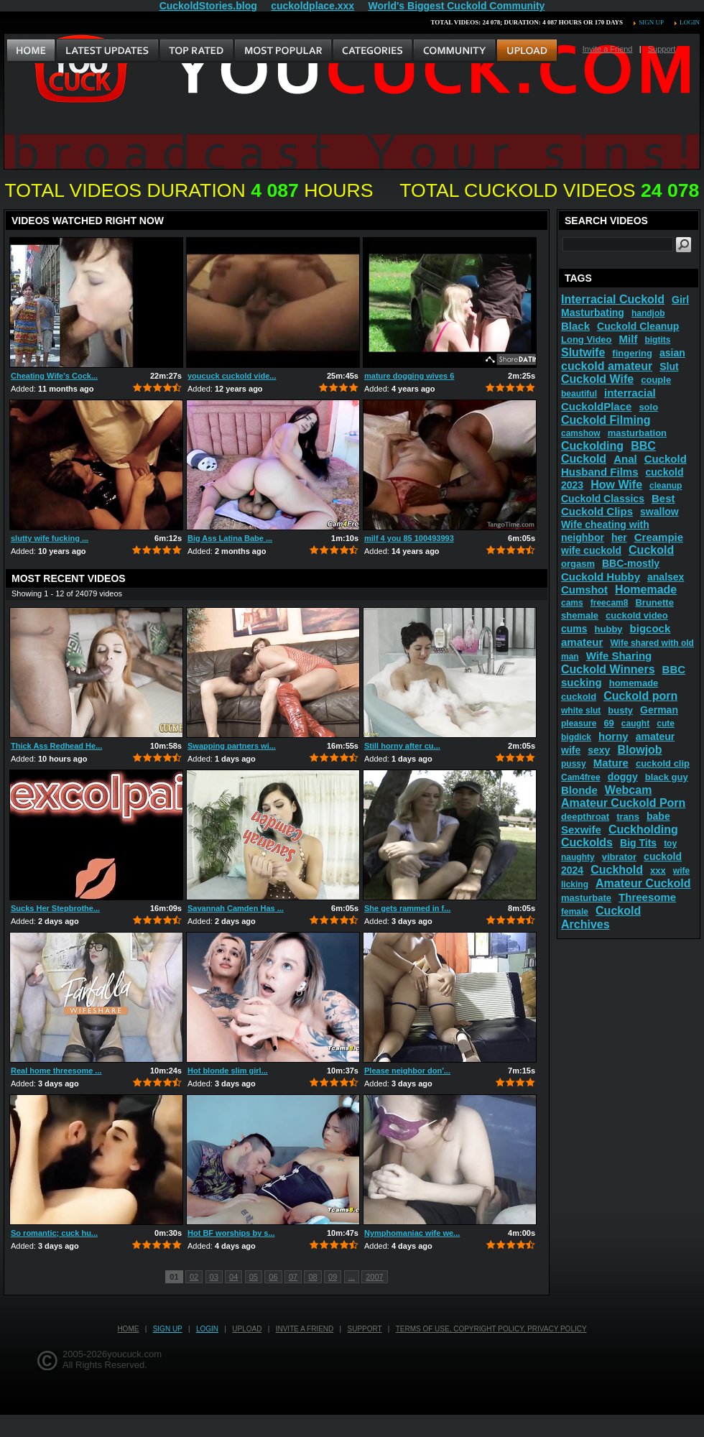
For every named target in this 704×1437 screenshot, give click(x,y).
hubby (609, 629)
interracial (630, 393)
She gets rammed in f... (407, 908)
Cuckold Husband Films (624, 465)
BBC (674, 669)
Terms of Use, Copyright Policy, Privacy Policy (491, 1329)
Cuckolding (592, 446)
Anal (625, 459)
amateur (582, 642)
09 (332, 1276)
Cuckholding (643, 829)
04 (233, 1276)
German (659, 710)
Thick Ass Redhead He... (56, 745)
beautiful (579, 394)
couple (656, 379)
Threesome (647, 897)
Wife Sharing (619, 656)
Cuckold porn (640, 696)
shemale (579, 615)
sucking (581, 682)
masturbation (637, 433)
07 (293, 1276)
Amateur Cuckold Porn (623, 803)
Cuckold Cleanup (638, 326)
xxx (658, 870)
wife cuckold (591, 550)
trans (627, 816)
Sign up (651, 22)
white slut (581, 711)
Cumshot (584, 589)
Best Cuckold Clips (618, 504)
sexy (599, 750)
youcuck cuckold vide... (232, 375)
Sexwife (581, 829)
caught (635, 723)
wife (681, 871)
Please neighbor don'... (407, 1070)
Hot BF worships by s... (231, 1233)
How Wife (616, 485)
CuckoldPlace (596, 406)
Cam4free (581, 777)
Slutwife (583, 352)
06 (273, 1276)
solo (648, 407)
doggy (623, 776)
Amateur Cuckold (643, 883)
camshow (581, 433)
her (619, 537)
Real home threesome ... (56, 1070)
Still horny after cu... (402, 745)
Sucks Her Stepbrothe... (55, 908)
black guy (666, 777)
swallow (659, 511)
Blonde (579, 790)
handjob (648, 313)
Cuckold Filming (605, 420)
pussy (573, 764)
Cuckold (651, 550)
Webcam (628, 790)
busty (620, 710)
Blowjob (639, 750)
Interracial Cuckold (612, 299)
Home (128, 1329)
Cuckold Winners (608, 669)
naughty (578, 857)
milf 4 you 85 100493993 (409, 538)
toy (670, 843)
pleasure (578, 723)
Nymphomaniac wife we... (412, 1233)
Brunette (654, 602)
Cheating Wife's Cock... (54, 375)
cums (574, 628)
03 (214, 1276)
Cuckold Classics (602, 498)
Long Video (586, 339)
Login (690, 22)
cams (572, 603)
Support (662, 49)
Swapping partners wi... (231, 745)
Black (575, 326)
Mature (611, 763)
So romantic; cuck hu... (54, 1233)
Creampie (658, 537)
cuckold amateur (606, 366)
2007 (374, 1276)
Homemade (646, 589)
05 (253, 1276)
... (351, 1276)
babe (658, 816)
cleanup (665, 486)
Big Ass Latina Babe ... (229, 538)
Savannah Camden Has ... (235, 908)
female (574, 912)
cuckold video (637, 615)
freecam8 (609, 603)
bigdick (576, 737)
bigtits (657, 340)
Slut (668, 366)
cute (666, 723)
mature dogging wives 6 (409, 375)
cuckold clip (663, 763)
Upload (246, 1329)
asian (672, 353)
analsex (665, 577)
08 (312, 1276)
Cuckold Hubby (600, 576)
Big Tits (638, 843)
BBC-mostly (630, 563)
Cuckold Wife (597, 379)
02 (194, 1276)
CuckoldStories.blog (208, 5)
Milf (628, 339)
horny (613, 736)
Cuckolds (587, 842)
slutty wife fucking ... (49, 538)
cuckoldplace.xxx (312, 5)
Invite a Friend (608, 49)
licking (574, 884)
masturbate (586, 897)
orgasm (578, 563)
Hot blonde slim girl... (227, 1070)
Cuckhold (616, 870)
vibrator (619, 856)
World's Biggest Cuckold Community (457, 5)
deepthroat (585, 816)
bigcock (650, 628)
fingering (632, 353)
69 (608, 723)
